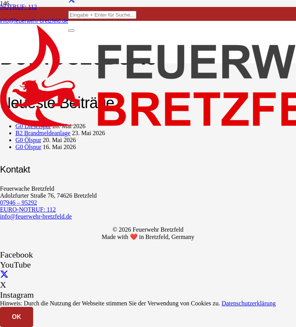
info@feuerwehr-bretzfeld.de (36, 216)
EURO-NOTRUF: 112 (28, 209)
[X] (4, 275)
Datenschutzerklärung (249, 303)
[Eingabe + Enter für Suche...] (102, 15)
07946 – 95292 (18, 202)
